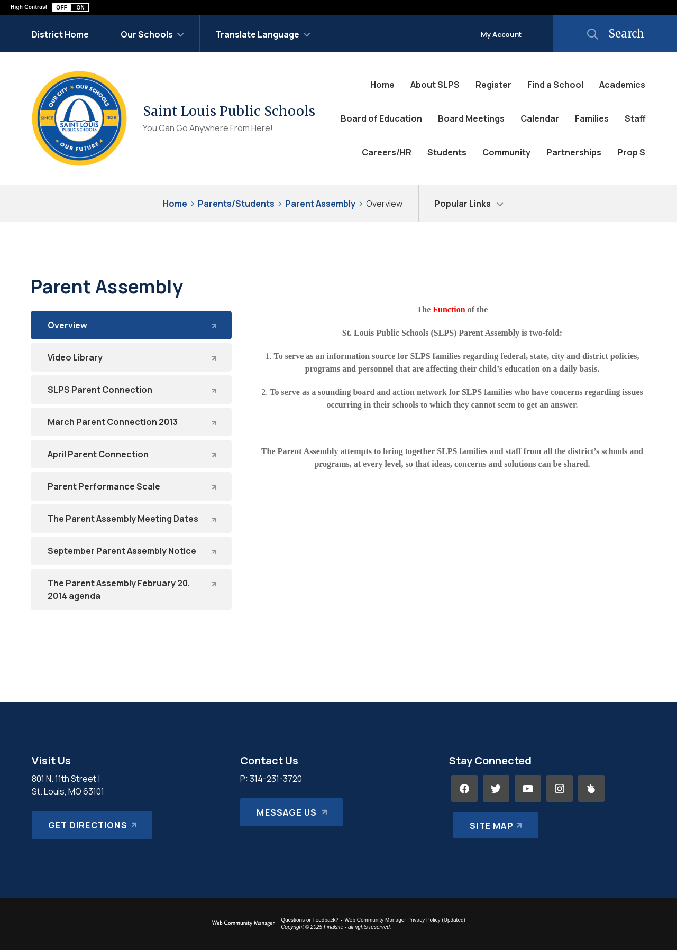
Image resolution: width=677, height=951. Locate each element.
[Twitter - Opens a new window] (496, 788)
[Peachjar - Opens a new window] (591, 788)
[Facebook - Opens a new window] (464, 788)
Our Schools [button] (147, 34)
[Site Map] (493, 820)
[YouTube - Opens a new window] (528, 788)
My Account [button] (501, 34)
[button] (70, 7)
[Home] (382, 84)
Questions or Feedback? (309, 920)
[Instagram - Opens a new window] (559, 788)
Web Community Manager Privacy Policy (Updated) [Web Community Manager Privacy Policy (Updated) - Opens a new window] (405, 920)
